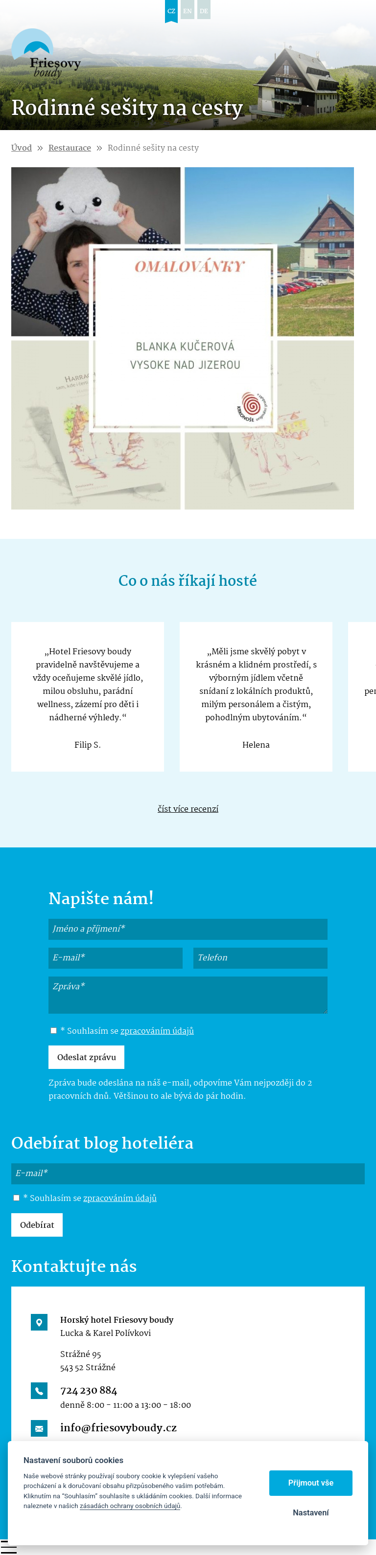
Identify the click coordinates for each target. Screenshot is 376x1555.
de (204, 11)
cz (171, 11)
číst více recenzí (188, 809)
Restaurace (69, 148)
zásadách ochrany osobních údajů (130, 1506)
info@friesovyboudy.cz (118, 1428)
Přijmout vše (311, 1483)
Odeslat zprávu (86, 1058)
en (187, 11)
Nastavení (311, 1512)
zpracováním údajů (157, 1031)
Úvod (21, 148)
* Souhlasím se (122, 1032)
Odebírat (37, 1225)
